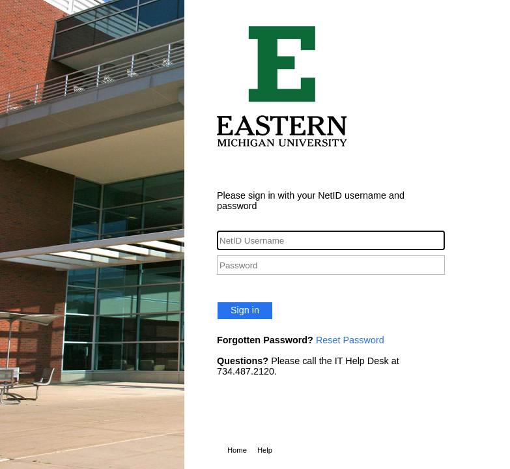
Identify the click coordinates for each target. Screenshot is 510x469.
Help (264, 450)
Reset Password (350, 340)
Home (237, 450)
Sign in (245, 310)
